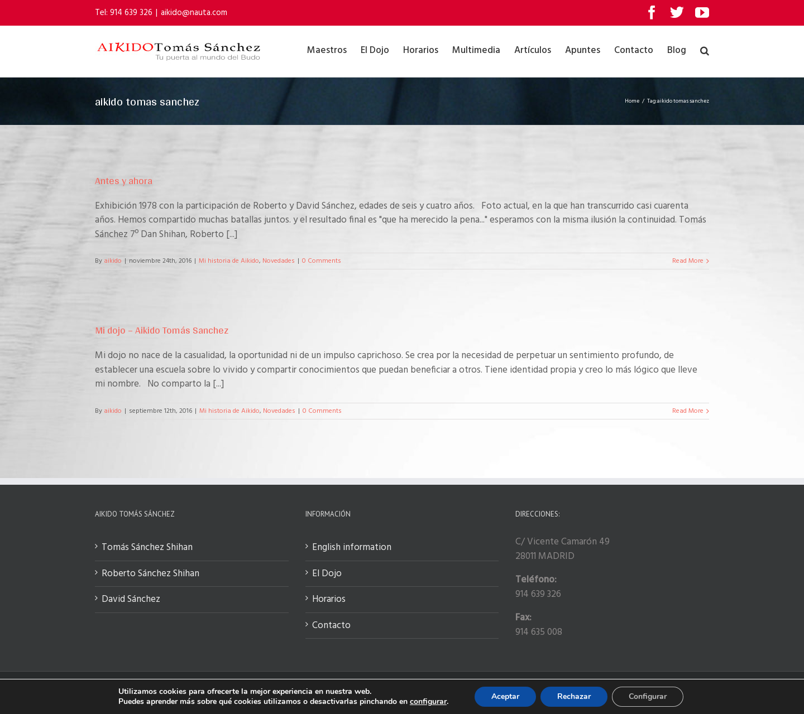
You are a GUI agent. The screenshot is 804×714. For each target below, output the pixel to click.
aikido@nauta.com (194, 13)
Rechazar (574, 696)
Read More (688, 261)
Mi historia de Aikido (229, 261)
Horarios (329, 599)
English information (351, 548)
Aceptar (505, 696)
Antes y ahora (123, 180)
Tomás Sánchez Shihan (147, 548)
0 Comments (321, 261)
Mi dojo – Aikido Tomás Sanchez (161, 330)
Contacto (331, 626)
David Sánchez (131, 599)
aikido (113, 261)
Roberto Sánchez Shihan (150, 574)
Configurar (648, 696)
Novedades (278, 261)
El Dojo (327, 574)
